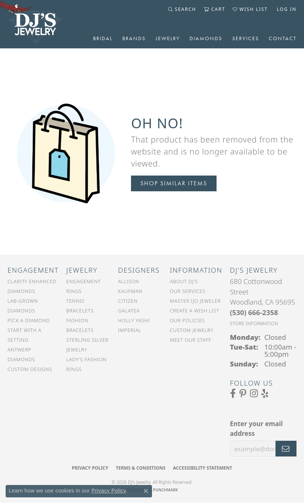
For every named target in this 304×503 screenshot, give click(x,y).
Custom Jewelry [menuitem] (191, 330)
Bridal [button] (103, 38)
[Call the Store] (254, 312)
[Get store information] (254, 323)
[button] (182, 9)
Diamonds (206, 38)
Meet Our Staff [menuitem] (190, 339)
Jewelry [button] (168, 38)
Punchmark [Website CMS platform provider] (165, 489)
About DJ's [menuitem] (184, 281)
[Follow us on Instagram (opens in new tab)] (254, 393)
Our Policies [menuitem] (187, 320)
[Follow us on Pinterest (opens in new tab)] (242, 393)
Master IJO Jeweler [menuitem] (195, 300)
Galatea (129, 310)
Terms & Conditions (140, 468)
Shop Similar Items (173, 183)
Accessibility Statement (202, 468)
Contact (282, 38)
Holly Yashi (134, 320)
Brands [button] (134, 38)
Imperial (129, 330)
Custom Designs (30, 369)
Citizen (128, 300)
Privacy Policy (90, 468)
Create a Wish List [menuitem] (194, 310)
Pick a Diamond (29, 320)
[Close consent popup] (146, 491)
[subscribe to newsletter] (285, 448)
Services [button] (245, 38)
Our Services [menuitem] (187, 291)
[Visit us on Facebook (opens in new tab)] (233, 393)
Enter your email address (256, 428)
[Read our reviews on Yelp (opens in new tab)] (265, 393)
